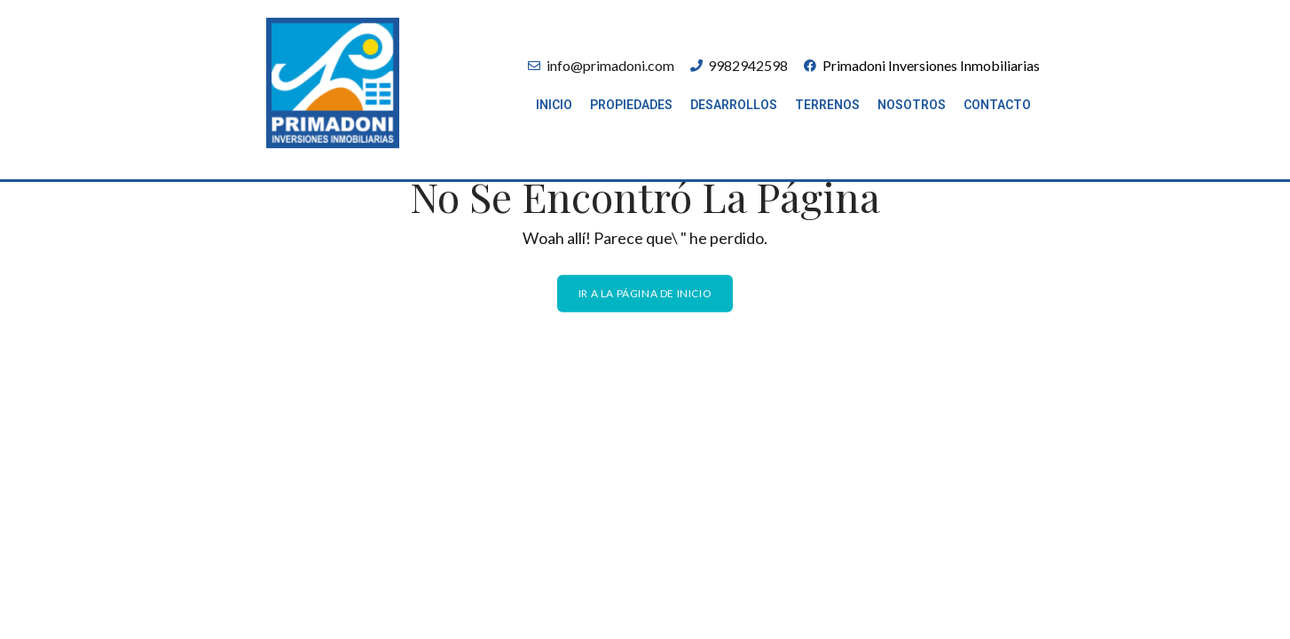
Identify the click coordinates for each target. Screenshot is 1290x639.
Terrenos (827, 105)
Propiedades (631, 105)
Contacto (997, 105)
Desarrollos (733, 105)
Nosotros (911, 105)
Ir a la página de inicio (645, 292)
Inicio (554, 105)
